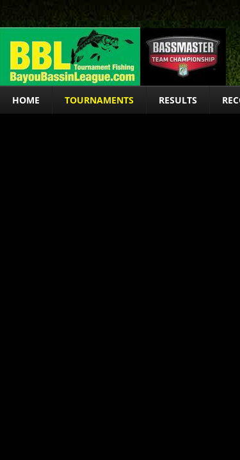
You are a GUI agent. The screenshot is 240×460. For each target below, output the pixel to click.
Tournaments (99, 100)
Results (178, 100)
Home (26, 100)
